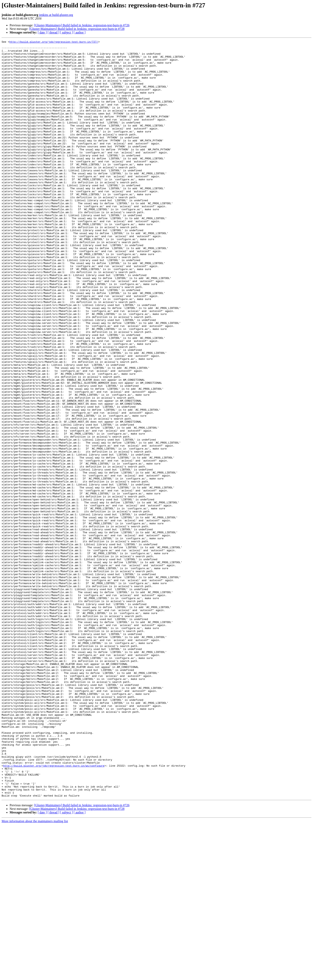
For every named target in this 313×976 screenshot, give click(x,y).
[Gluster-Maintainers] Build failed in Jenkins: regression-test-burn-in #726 (82, 25)
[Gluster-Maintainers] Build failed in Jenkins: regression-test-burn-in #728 (77, 29)
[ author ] (80, 32)
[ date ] (42, 32)
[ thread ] (53, 32)
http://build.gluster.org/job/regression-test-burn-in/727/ (53, 42)
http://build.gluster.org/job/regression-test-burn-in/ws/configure (53, 911)
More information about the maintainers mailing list (35, 972)
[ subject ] (66, 32)
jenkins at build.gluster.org (56, 15)
